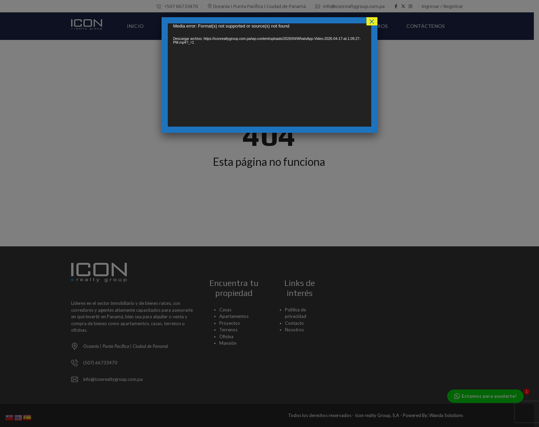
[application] (269, 75)
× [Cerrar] (372, 21)
